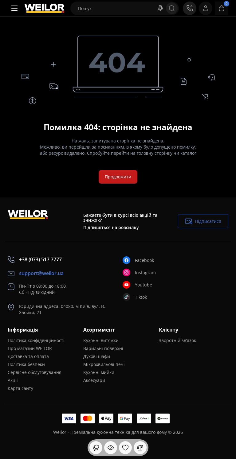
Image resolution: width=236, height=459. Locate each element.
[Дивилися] (95, 447)
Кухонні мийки (98, 372)
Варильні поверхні (103, 348)
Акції (13, 380)
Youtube (137, 285)
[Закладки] (125, 447)
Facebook (138, 260)
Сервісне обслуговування (34, 372)
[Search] (160, 8)
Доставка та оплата (28, 356)
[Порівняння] (140, 447)
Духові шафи (96, 356)
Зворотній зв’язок (177, 340)
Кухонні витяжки (101, 340)
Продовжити (118, 177)
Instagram (139, 272)
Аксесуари (94, 380)
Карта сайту (20, 388)
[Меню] (14, 8)
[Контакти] (189, 8)
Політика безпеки (26, 364)
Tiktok (135, 297)
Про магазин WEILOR (30, 348)
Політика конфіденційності (36, 340)
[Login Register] (205, 8)
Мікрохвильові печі (104, 364)
